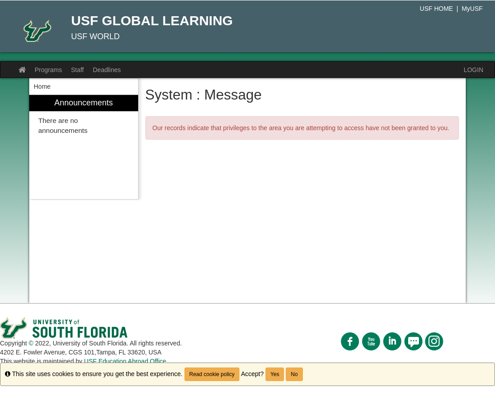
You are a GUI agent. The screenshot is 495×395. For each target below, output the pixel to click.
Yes (274, 374)
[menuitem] (83, 147)
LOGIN (473, 69)
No (294, 374)
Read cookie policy (212, 374)
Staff (77, 69)
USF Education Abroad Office (125, 361)
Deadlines (107, 69)
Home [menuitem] (42, 86)
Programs (48, 69)
